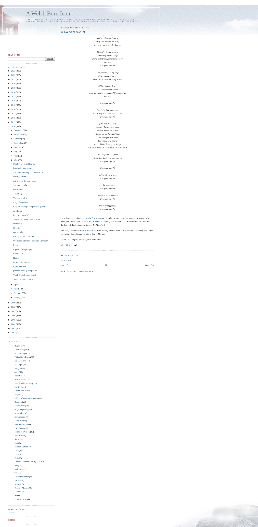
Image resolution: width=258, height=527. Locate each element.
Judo (16, 372)
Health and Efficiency (23, 383)
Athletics (18, 375)
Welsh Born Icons (22, 357)
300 (16, 443)
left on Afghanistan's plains (26, 398)
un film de (17, 211)
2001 (13, 332)
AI (15, 495)
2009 (13, 302)
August (17, 147)
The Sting (17, 193)
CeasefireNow (20, 499)
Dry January (19, 417)
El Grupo (18, 364)
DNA (16, 454)
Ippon (15, 245)
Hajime (16, 258)
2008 (13, 307)
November (18, 134)
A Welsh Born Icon (48, 13)
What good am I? (20, 176)
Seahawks (18, 413)
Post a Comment (66, 260)
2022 (13, 75)
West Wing (19, 428)
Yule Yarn (18, 435)
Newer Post (65, 265)
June (16, 156)
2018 (13, 92)
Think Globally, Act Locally (25, 275)
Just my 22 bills (20, 185)
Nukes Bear (19, 405)
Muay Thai (19, 368)
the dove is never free (22, 262)
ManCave (18, 420)
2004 (13, 324)
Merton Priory (20, 424)
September (19, 143)
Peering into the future (22, 168)
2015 (13, 105)
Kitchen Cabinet (21, 446)
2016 (13, 100)
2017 (13, 96)
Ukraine (17, 491)
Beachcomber (20, 379)
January (17, 297)
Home (108, 265)
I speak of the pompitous (23, 249)
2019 (13, 88)
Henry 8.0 (17, 223)
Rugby (17, 346)
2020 (13, 83)
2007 (13, 311)
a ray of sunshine (20, 202)
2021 (13, 79)
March (17, 288)
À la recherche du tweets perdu (26, 219)
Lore (16, 450)
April (16, 284)
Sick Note (18, 469)
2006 (13, 315)
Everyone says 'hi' (74, 32)
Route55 (18, 402)
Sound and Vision (22, 432)
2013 (13, 113)
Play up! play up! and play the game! (29, 206)
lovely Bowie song (94, 218)
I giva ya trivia (19, 266)
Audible (17, 484)
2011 (13, 122)
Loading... (12, 512)
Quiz (16, 458)
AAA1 (17, 439)
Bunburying (19, 353)
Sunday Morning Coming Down (28, 461)
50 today (17, 228)
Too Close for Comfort (23, 279)
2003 (13, 328)
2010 (13, 126)
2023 (13, 71)
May (16, 160)
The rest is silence (21, 198)
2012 (13, 118)
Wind (16, 473)
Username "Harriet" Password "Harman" (30, 241)
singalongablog (20, 409)
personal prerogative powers (25, 270)
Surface (17, 480)
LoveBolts (91, 230)
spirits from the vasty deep (24, 181)
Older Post (149, 265)
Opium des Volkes (22, 390)
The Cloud (19, 349)
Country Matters (21, 488)
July (16, 151)
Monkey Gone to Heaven (24, 164)
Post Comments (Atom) (82, 271)
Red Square (18, 253)
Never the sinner (21, 476)
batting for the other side (23, 236)
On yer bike (18, 232)
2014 (13, 109)
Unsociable (18, 189)
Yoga (16, 394)
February (18, 293)
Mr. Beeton (19, 387)
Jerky (16, 465)
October (17, 138)
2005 (13, 320)
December (18, 130)
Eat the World (20, 360)
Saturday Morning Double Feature (28, 172)
